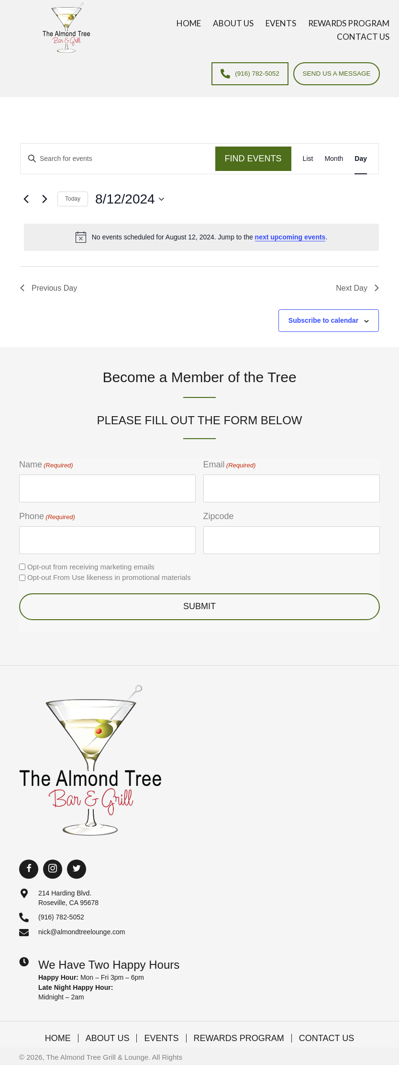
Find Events (253, 158)
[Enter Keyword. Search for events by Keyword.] (118, 159)
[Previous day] (26, 199)
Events (161, 1032)
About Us (108, 1032)
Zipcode (218, 513)
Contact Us (326, 1032)
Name (46, 465)
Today (72, 199)
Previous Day (48, 288)
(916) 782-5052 (61, 911)
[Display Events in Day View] (361, 159)
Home (58, 1032)
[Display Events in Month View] (333, 159)
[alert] (201, 237)
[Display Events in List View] (308, 159)
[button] (28, 863)
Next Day (357, 288)
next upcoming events (290, 237)
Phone (47, 514)
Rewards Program (239, 1032)
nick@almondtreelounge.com (81, 926)
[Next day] (44, 199)
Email (229, 465)
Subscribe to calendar (323, 321)
